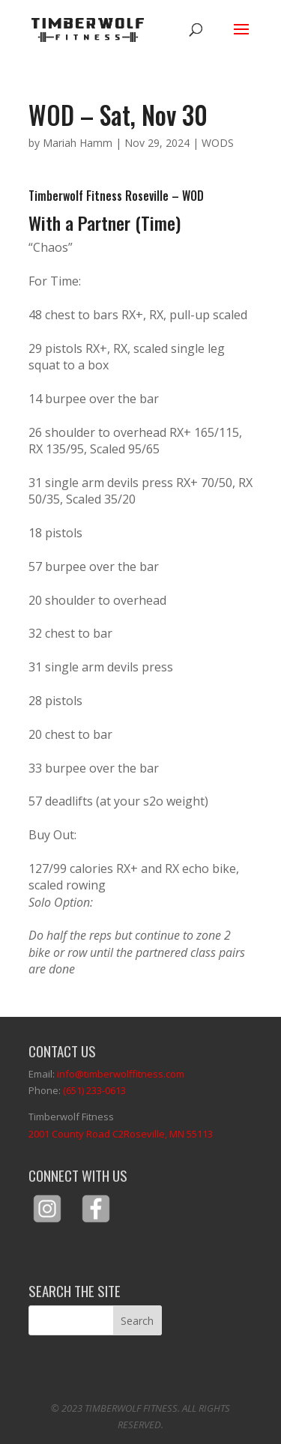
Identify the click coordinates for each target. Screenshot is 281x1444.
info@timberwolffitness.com (120, 1074)
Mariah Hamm (77, 143)
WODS (218, 143)
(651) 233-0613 (94, 1090)
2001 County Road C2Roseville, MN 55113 (120, 1134)
